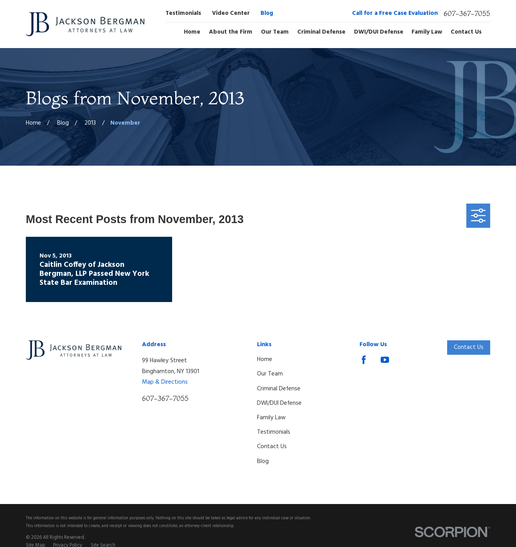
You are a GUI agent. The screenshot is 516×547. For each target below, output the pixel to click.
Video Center (231, 13)
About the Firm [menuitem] (230, 32)
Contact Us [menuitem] (466, 32)
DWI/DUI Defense (279, 403)
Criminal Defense (278, 388)
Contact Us (272, 446)
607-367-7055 (467, 14)
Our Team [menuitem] (275, 32)
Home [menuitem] (192, 32)
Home (264, 359)
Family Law (271, 417)
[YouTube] (385, 360)
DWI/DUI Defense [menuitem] (378, 32)
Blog (267, 13)
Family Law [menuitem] (427, 32)
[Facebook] (364, 360)
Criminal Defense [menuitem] (321, 32)
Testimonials (183, 13)
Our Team (270, 374)
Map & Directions (165, 382)
